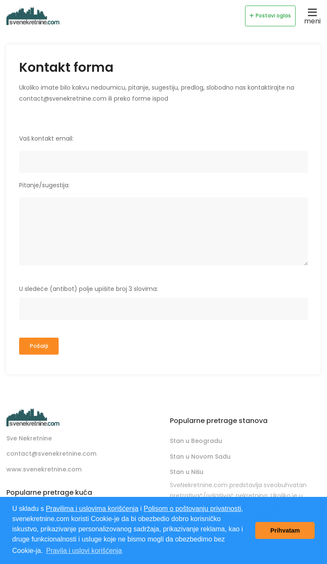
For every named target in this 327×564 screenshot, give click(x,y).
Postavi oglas (270, 15)
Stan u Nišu (186, 472)
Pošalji (39, 346)
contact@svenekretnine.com (51, 453)
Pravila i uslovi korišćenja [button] (84, 550)
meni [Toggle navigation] (312, 16)
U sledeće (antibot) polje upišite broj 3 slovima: (88, 289)
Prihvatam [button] (285, 530)
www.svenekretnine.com (44, 469)
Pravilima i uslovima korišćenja (92, 508)
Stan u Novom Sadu (200, 456)
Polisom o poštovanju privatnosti (192, 508)
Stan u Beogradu (196, 441)
